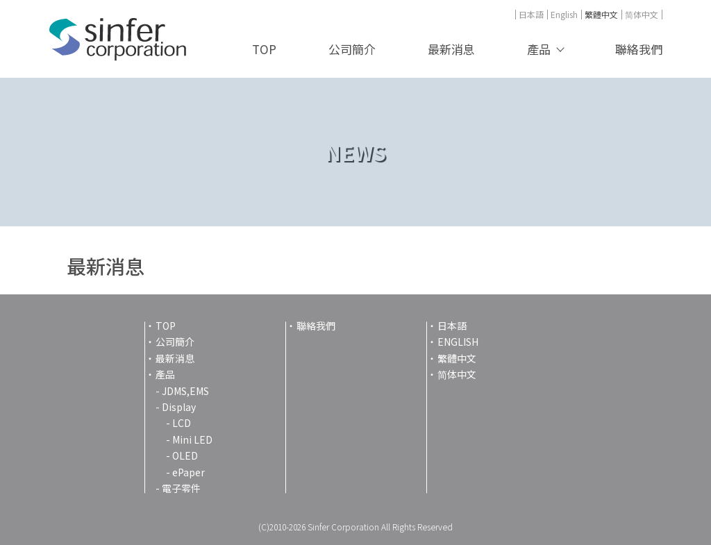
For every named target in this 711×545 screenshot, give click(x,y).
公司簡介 (352, 49)
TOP (264, 49)
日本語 (531, 14)
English (564, 14)
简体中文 (641, 14)
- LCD (178, 423)
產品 (539, 49)
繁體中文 (601, 14)
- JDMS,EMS (182, 391)
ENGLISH (457, 342)
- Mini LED (189, 439)
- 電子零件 (178, 488)
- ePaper (185, 472)
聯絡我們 (638, 49)
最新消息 (451, 49)
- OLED (182, 455)
